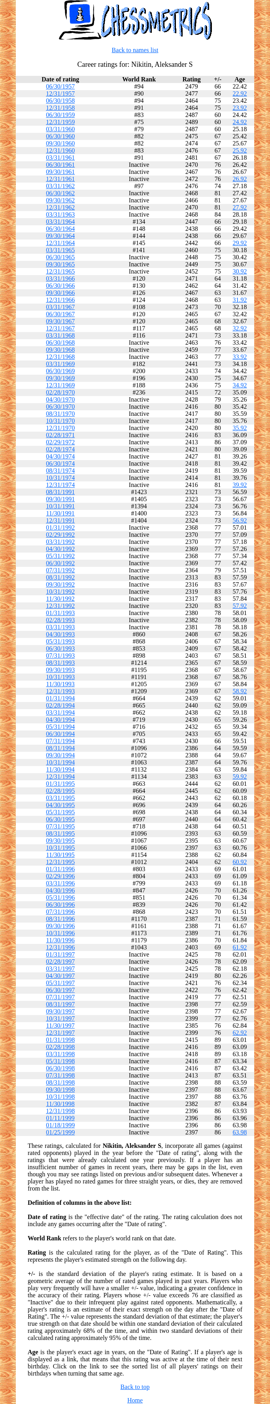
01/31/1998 (60, 1039)
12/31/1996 (60, 947)
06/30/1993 (60, 648)
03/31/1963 (60, 214)
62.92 (239, 1032)
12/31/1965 (60, 271)
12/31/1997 (60, 1032)
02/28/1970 (60, 392)
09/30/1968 (60, 349)
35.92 (239, 428)
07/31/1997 (60, 997)
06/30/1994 (60, 733)
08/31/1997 (60, 1004)
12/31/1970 (60, 428)
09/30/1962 (60, 200)
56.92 (239, 520)
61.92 (239, 947)
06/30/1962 (60, 193)
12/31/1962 (60, 207)
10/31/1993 (60, 677)
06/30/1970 (60, 406)
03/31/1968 (60, 335)
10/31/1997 (60, 1018)
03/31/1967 (60, 307)
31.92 (239, 299)
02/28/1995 (60, 790)
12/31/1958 (60, 107)
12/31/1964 (60, 243)
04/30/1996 (60, 890)
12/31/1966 (60, 299)
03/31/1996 (60, 883)
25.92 (239, 150)
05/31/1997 (60, 982)
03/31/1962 (60, 186)
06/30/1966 (60, 285)
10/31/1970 (60, 420)
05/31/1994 (60, 726)
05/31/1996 (60, 897)
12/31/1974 (60, 484)
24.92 (239, 122)
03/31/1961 (60, 157)
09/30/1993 (60, 669)
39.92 (239, 484)
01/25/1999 (60, 1132)
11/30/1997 (60, 1025)
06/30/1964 (60, 228)
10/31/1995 (60, 847)
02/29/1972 (60, 442)
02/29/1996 (60, 876)
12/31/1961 (60, 179)
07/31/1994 (60, 741)
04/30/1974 (60, 456)
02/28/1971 (60, 435)
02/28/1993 (60, 620)
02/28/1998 (60, 1047)
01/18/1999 (60, 1125)
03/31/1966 (60, 278)
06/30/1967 (60, 314)
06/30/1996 (60, 904)
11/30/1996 (60, 940)
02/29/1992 (60, 534)
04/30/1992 (60, 548)
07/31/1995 (60, 826)
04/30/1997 (60, 975)
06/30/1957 (60, 86)
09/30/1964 (60, 235)
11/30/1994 (60, 769)
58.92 (239, 691)
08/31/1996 (60, 918)
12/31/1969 (60, 385)
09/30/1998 (60, 1089)
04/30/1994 (60, 719)
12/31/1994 (60, 776)
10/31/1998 (60, 1096)
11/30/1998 (60, 1103)
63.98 (239, 1132)
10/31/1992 (60, 591)
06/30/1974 (60, 463)
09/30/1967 (60, 321)
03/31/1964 (60, 221)
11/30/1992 (60, 598)
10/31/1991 (60, 506)
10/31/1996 (60, 933)
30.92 (239, 271)
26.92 (239, 179)
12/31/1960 (60, 150)
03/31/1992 (60, 541)
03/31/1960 (60, 129)
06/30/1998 (60, 1068)
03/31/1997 (60, 968)
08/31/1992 (60, 577)
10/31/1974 (60, 477)
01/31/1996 (60, 869)
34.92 (239, 385)
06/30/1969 (60, 371)
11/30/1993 (60, 684)
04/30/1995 (60, 805)
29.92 (239, 243)
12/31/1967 (60, 328)
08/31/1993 (60, 662)
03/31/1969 (60, 363)
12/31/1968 (60, 356)
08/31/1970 (60, 413)
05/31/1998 (60, 1061)
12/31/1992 (60, 605)
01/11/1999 (60, 1118)
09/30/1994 (60, 755)
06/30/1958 (60, 100)
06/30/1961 (60, 164)
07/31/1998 (60, 1075)
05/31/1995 (60, 812)
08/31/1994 (60, 748)
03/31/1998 (60, 1054)
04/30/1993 (60, 634)
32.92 (239, 328)
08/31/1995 (60, 833)
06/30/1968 (60, 342)
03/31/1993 (60, 627)
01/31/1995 (60, 783)
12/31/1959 (60, 122)
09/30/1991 (60, 499)
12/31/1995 (60, 862)
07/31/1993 (60, 655)
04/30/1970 (60, 399)
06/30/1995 (60, 819)
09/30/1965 (60, 264)
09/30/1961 (60, 171)
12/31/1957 (60, 93)
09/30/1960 (60, 143)
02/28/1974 (60, 449)
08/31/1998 (60, 1082)
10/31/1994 (60, 762)
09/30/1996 (60, 926)
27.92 (239, 207)
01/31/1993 (60, 613)
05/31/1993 (60, 641)
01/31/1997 (60, 954)
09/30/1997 (60, 1011)
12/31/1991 (60, 520)
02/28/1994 (60, 705)
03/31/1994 (60, 712)
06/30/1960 (60, 136)
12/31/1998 (60, 1111)
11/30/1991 (60, 513)
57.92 (239, 605)
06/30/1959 (60, 114)
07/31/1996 (60, 911)
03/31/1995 (60, 797)
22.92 (239, 93)
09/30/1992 (60, 584)
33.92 (239, 356)
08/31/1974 (60, 470)
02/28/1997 (60, 961)
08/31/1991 (60, 492)
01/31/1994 (60, 698)
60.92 (239, 862)
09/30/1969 (60, 378)
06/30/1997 (60, 990)
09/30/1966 (60, 292)
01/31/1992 (60, 527)
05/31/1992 (60, 556)
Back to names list (135, 50)
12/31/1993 (60, 691)
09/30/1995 (60, 840)
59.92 (239, 776)
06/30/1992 (60, 563)
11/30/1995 (60, 854)
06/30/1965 (60, 257)
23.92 (239, 107)
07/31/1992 (60, 570)
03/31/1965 (60, 250)
